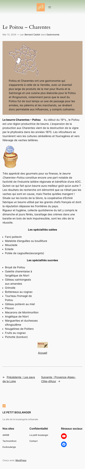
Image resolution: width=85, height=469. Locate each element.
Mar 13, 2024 (9, 34)
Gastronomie (52, 34)
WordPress (20, 460)
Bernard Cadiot (32, 34)
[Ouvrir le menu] (50, 7)
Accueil (42, 352)
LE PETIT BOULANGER (17, 412)
